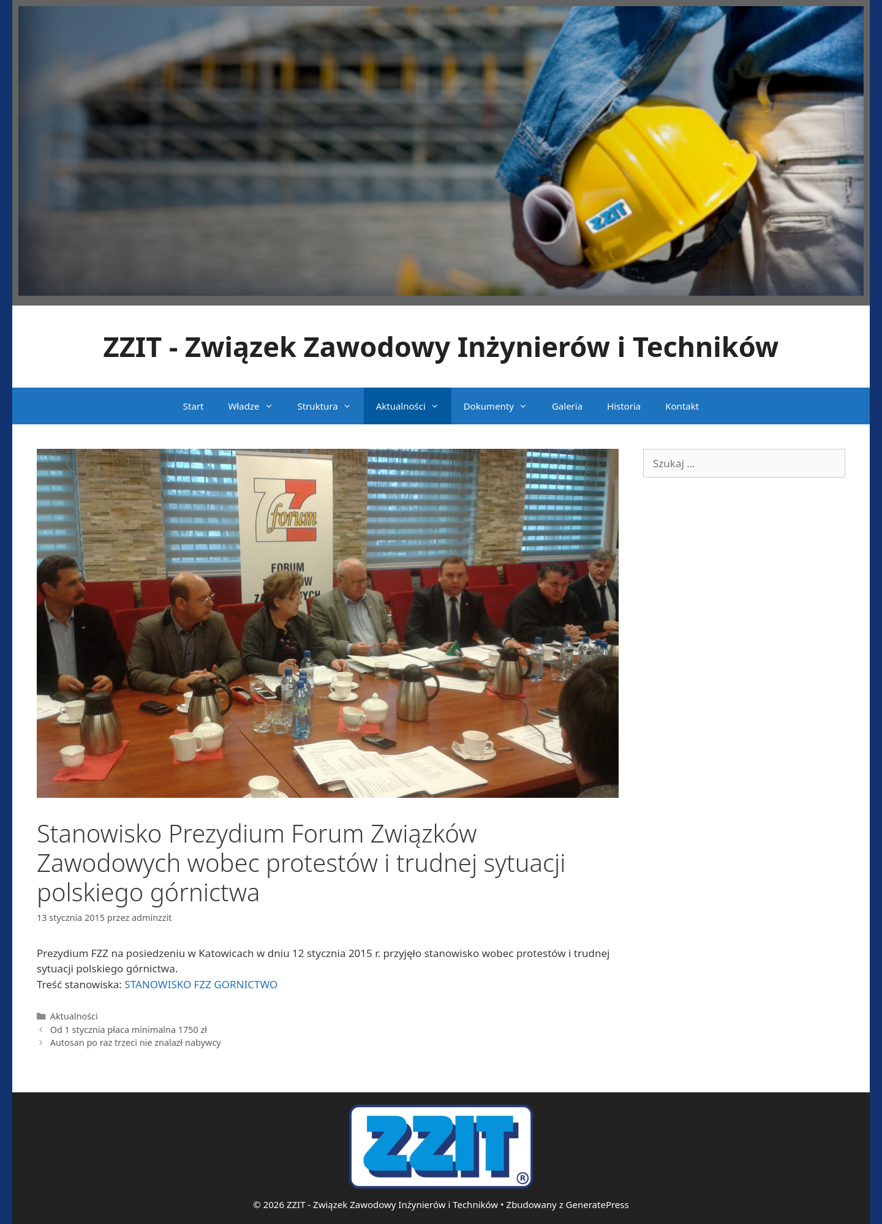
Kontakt (682, 406)
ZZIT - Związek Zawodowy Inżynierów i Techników (441, 346)
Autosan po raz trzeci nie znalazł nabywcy (135, 1042)
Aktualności (413, 406)
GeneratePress (597, 1204)
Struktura (331, 406)
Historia (624, 406)
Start (193, 406)
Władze (256, 406)
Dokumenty (502, 406)
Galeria (567, 406)
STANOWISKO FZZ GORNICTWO (200, 984)
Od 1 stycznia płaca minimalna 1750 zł (128, 1029)
